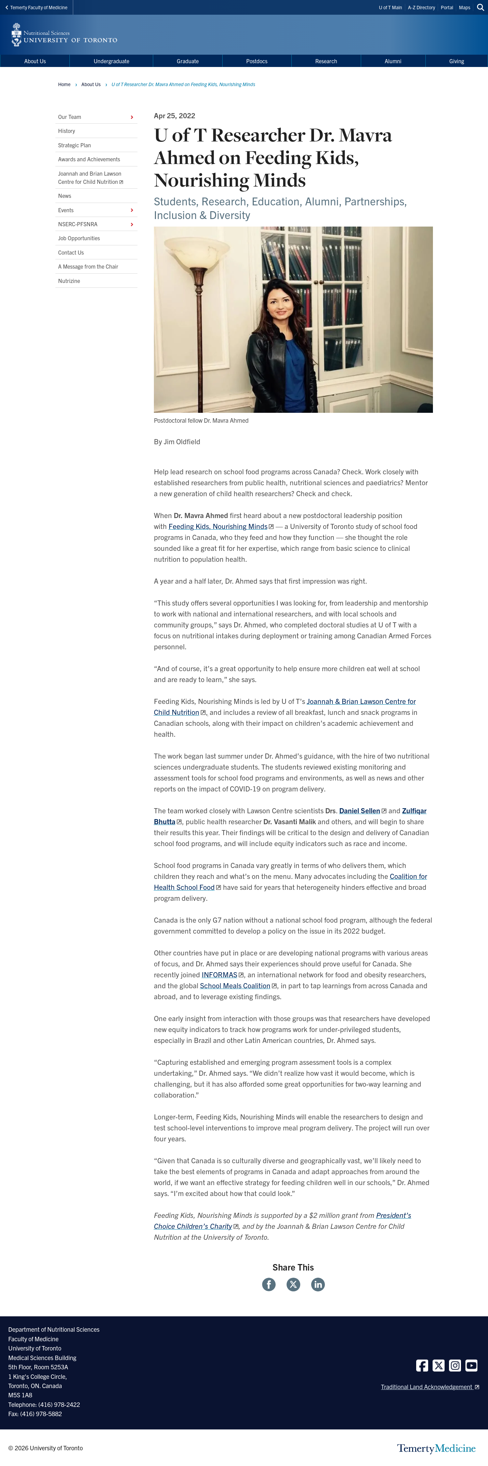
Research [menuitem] (326, 60)
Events (96, 209)
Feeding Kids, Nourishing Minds (218, 525)
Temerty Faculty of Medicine (36, 7)
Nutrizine (69, 280)
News (64, 195)
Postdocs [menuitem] (256, 60)
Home (64, 84)
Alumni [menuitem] (393, 60)
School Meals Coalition (235, 985)
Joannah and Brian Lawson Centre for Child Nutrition (89, 177)
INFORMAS (219, 974)
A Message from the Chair (88, 266)
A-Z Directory (421, 7)
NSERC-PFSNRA (96, 223)
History (66, 130)
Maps (464, 7)
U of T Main (390, 7)
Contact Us (71, 252)
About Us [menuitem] (35, 60)
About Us (91, 84)
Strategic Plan (74, 144)
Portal (447, 7)
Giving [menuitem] (456, 60)
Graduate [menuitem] (188, 60)
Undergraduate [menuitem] (111, 60)
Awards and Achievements (89, 159)
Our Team (96, 116)
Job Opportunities (79, 238)
